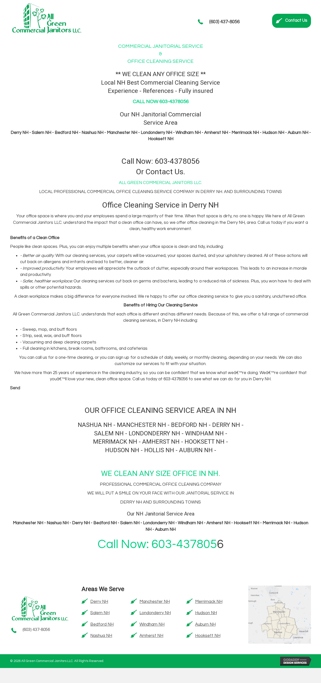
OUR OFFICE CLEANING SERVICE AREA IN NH (160, 410)
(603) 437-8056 (224, 21)
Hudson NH (206, 613)
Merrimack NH (208, 601)
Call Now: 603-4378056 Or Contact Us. (160, 167)
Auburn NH (205, 624)
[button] (291, 21)
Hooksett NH (207, 635)
